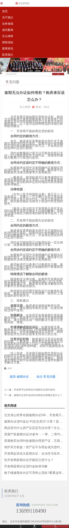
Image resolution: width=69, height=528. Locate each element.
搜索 (58, 74)
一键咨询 (55, 527)
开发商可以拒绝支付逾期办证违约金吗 (34, 389)
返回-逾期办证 (19, 376)
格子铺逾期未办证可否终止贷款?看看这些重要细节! (34, 472)
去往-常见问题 (45, 376)
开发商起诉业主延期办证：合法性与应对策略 (34, 453)
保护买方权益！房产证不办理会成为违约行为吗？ (34, 447)
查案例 (20, 527)
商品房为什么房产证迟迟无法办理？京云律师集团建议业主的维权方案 (34, 428)
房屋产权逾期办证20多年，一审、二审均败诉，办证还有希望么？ (34, 434)
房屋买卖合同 (13, 121)
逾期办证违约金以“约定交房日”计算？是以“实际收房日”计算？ (34, 421)
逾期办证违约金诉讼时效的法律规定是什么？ (38, 395)
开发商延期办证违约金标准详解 (26, 466)
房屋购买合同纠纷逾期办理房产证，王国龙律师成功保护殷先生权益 (34, 440)
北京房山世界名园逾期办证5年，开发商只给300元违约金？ (34, 415)
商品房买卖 (52, 208)
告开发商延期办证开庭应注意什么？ (29, 460)
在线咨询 (34, 527)
